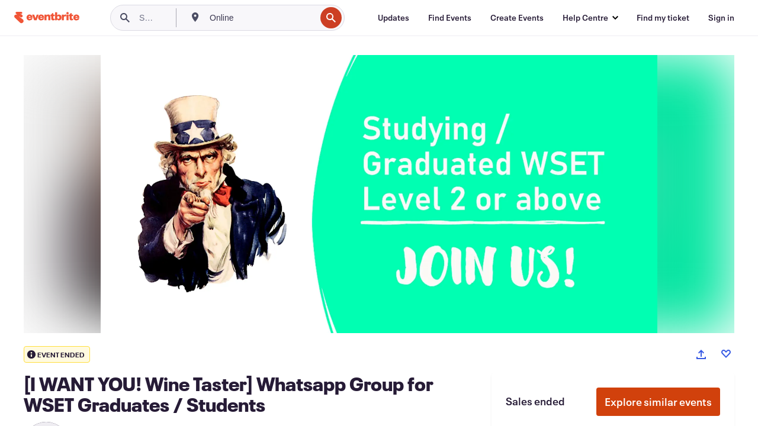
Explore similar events (658, 402)
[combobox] (261, 17)
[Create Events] (517, 18)
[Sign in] (721, 18)
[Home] (46, 17)
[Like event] (726, 354)
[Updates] (393, 18)
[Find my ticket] (663, 18)
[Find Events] (450, 18)
